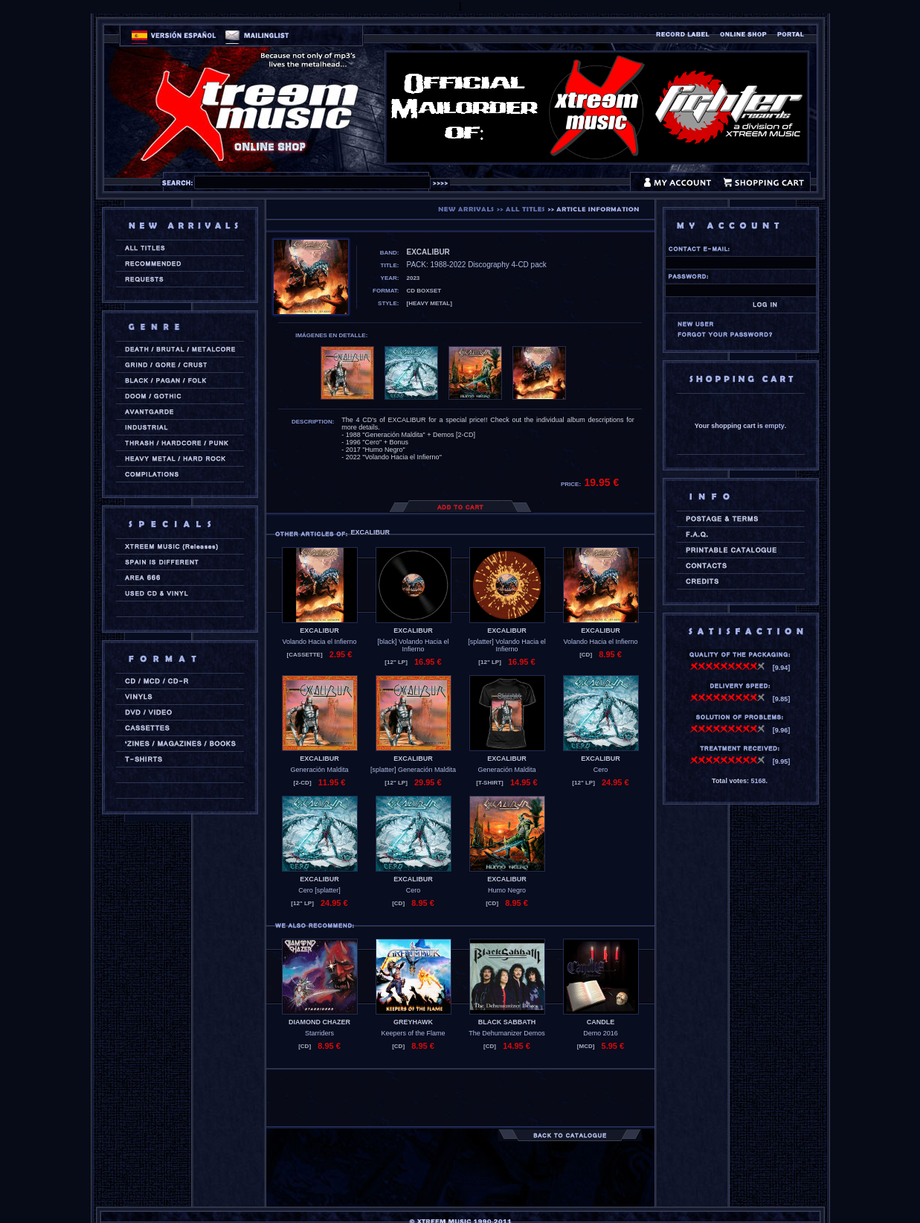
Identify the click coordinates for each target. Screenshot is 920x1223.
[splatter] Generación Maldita (413, 769)
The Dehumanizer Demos (507, 1033)
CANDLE (601, 1022)
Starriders (319, 1033)
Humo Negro (507, 890)
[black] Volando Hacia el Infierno (412, 645)
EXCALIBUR (319, 630)
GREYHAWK (413, 1022)
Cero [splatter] (319, 890)
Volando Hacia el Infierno (319, 641)
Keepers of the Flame (413, 1033)
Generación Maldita (319, 769)
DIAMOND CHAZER (319, 1022)
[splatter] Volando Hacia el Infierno (507, 645)
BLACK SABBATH (506, 1022)
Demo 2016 (600, 1033)
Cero (601, 769)
